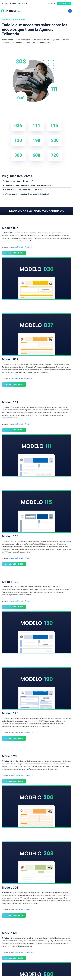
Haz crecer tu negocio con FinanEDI (14, 3)
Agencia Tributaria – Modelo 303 (22, 909)
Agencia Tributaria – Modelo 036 (22, 247)
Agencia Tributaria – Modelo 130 (22, 601)
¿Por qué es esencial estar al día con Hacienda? (23, 190)
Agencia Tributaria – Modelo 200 (22, 775)
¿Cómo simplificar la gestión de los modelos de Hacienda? (27, 194)
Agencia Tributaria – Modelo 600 (22, 952)
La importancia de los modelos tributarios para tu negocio (28, 185)
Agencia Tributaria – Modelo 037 (22, 378)
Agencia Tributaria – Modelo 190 (22, 732)
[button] (36, 181)
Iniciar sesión (51, 3)
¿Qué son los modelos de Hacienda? (19, 181)
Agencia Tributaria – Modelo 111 (22, 424)
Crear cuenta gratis (64, 3)
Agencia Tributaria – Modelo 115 (22, 558)
